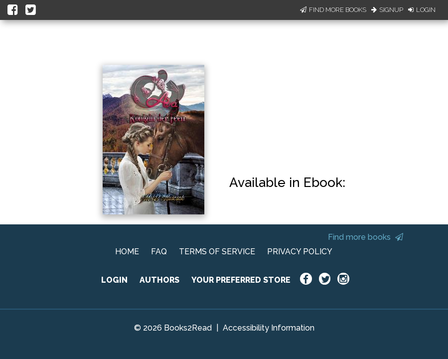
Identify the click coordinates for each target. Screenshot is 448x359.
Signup (387, 9)
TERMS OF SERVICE (217, 251)
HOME (127, 251)
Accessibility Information (268, 328)
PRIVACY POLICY (299, 251)
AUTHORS (159, 280)
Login (422, 9)
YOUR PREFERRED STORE (241, 280)
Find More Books (333, 9)
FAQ (159, 251)
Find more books (365, 237)
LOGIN (114, 280)
